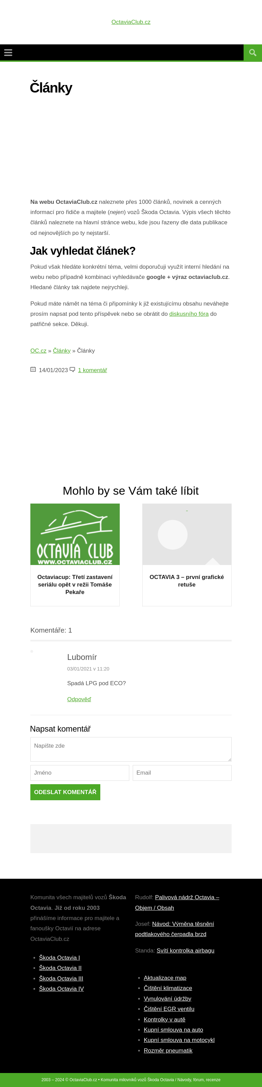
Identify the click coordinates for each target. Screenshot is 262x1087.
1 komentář (92, 370)
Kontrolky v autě (165, 1019)
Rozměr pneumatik (168, 1050)
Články (62, 351)
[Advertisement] (131, 149)
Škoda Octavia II (60, 968)
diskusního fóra (188, 314)
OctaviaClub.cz (131, 22)
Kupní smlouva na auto (173, 1030)
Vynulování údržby (167, 999)
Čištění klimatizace (168, 988)
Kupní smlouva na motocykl (179, 1040)
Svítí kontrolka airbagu (185, 950)
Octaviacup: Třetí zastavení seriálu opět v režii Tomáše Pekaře (75, 584)
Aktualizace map (165, 978)
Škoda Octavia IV (61, 989)
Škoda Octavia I (59, 958)
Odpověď (79, 699)
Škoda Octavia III (61, 978)
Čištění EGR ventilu (169, 1009)
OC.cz (38, 351)
